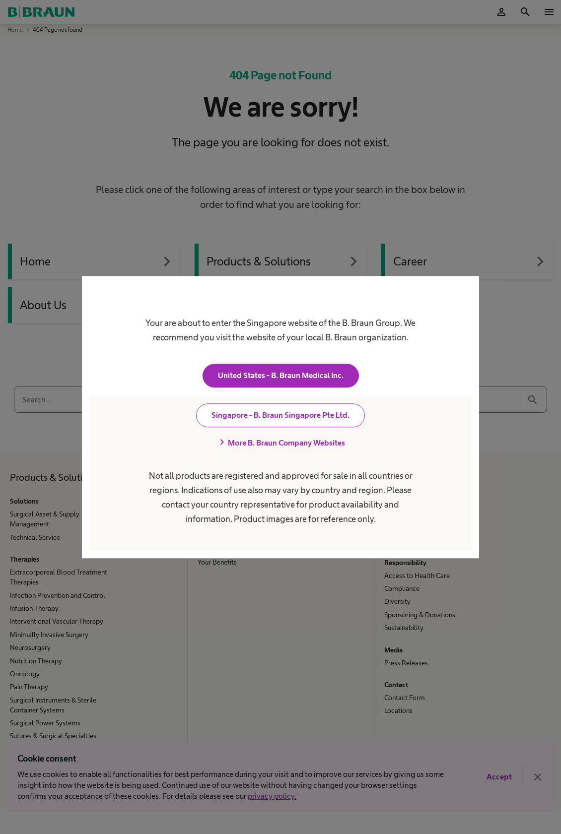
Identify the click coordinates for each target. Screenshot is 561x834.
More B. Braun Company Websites (280, 442)
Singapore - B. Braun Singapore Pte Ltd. (280, 415)
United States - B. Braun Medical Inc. (281, 375)
